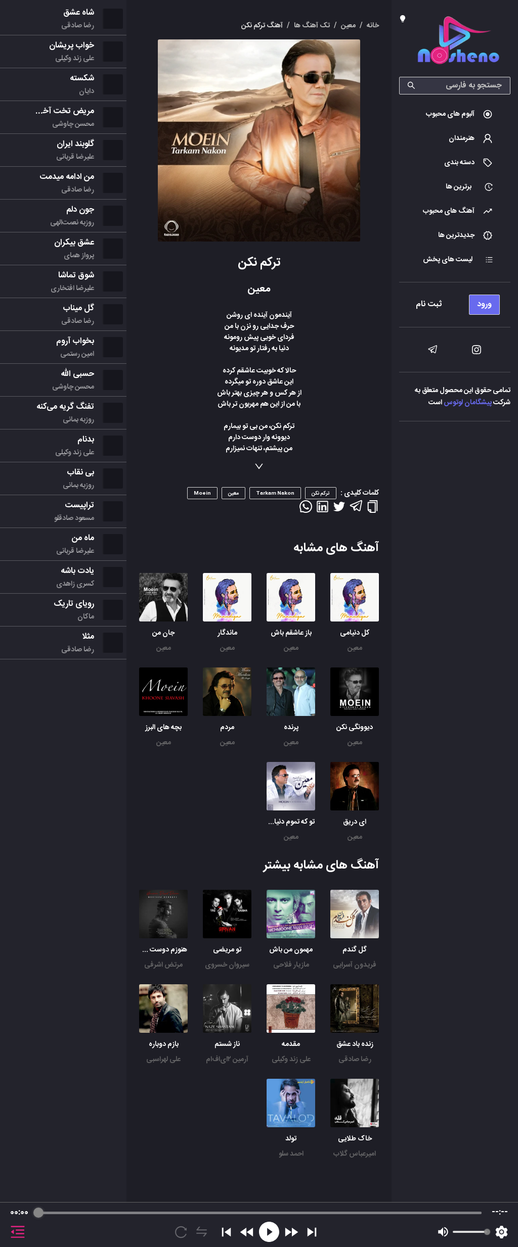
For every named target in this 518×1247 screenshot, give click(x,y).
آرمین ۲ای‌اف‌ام (227, 1059)
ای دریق (354, 822)
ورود (484, 304)
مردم (227, 728)
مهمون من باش (291, 950)
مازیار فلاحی (291, 965)
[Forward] (291, 1232)
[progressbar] (260, 1213)
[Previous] (226, 1232)
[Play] (269, 1232)
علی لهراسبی (163, 1059)
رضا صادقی (354, 1059)
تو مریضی (227, 950)
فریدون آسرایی (354, 965)
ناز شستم (227, 1044)
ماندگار (227, 633)
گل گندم (354, 950)
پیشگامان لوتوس (467, 403)
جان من (163, 633)
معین (355, 648)
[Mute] (443, 1231)
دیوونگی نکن (354, 728)
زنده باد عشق (354, 1044)
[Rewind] (247, 1232)
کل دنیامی (354, 633)
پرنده (291, 728)
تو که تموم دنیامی (290, 822)
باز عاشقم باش (291, 633)
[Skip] (312, 1232)
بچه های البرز (163, 728)
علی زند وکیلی (291, 1059)
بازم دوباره (164, 1044)
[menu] (454, 302)
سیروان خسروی (227, 965)
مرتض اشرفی (163, 965)
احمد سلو (291, 1154)
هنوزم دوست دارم (161, 950)
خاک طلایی (355, 1139)
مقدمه (291, 1044)
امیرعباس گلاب (354, 1154)
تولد (290, 1139)
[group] (259, 1225)
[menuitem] (455, 114)
